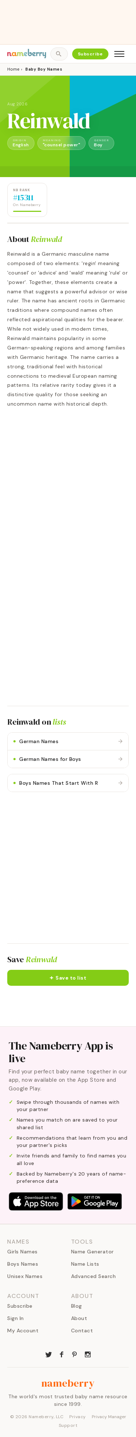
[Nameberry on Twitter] (48, 1353)
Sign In (15, 1318)
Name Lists (85, 1264)
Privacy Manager (109, 1417)
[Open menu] (119, 53)
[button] (68, 978)
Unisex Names (24, 1276)
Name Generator (92, 1251)
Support (68, 1425)
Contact (82, 1330)
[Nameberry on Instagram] (87, 1353)
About (79, 1318)
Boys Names (22, 1264)
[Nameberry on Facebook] (61, 1353)
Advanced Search (93, 1276)
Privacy (77, 1417)
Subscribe (90, 54)
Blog (76, 1306)
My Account (22, 1330)
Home (13, 69)
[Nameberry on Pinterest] (74, 1353)
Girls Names (22, 1251)
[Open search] (58, 53)
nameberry (68, 1383)
